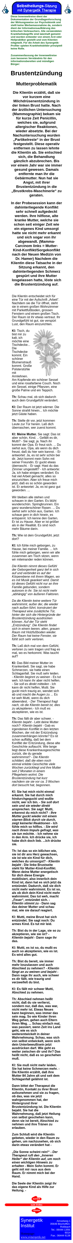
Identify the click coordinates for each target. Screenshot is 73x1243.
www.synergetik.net (33, 1237)
